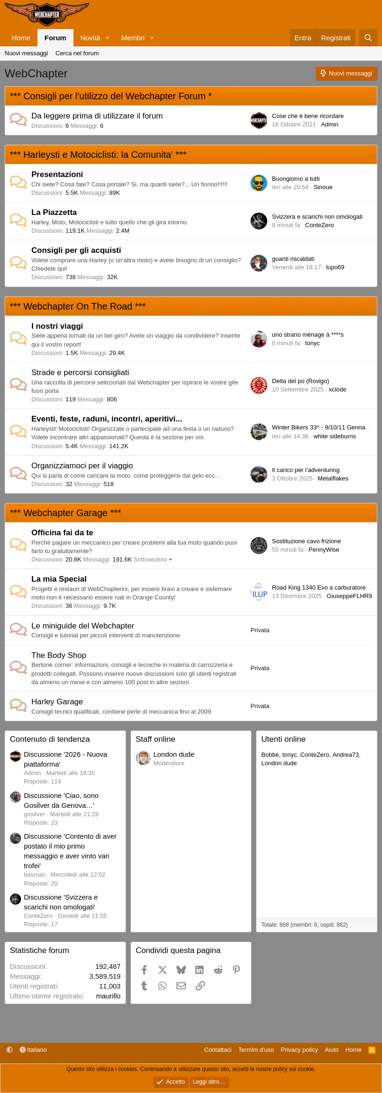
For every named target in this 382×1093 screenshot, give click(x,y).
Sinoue (323, 187)
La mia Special (59, 579)
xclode (337, 389)
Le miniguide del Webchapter (82, 625)
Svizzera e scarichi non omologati (317, 216)
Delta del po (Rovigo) (300, 380)
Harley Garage (57, 701)
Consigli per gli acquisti (76, 250)
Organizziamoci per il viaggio (82, 465)
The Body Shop (58, 655)
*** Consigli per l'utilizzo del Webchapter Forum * (111, 96)
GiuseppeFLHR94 (351, 595)
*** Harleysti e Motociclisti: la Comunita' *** (98, 154)
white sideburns (335, 436)
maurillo (108, 996)
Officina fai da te (62, 532)
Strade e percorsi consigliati (80, 372)
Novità (91, 38)
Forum (55, 38)
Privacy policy (299, 1049)
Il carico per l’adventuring (306, 469)
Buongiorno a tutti (296, 178)
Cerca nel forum (77, 53)
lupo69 (335, 267)
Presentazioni (57, 174)
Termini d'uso (256, 1049)
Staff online (156, 739)
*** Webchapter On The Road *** (78, 306)
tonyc (312, 343)
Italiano (33, 1049)
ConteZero (319, 225)
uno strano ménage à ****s (308, 334)
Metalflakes (333, 478)
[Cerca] (368, 37)
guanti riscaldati (293, 258)
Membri (133, 38)
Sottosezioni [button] (150, 559)
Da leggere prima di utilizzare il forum (97, 115)
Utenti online (283, 739)
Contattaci (218, 1049)
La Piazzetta (54, 212)
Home (21, 38)
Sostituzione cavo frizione (306, 541)
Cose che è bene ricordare (308, 115)
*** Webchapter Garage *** (65, 513)
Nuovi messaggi (26, 53)
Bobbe (270, 754)
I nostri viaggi (57, 326)
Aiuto (332, 1049)
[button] (107, 37)
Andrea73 (345, 754)
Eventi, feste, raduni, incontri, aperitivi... (106, 418)
